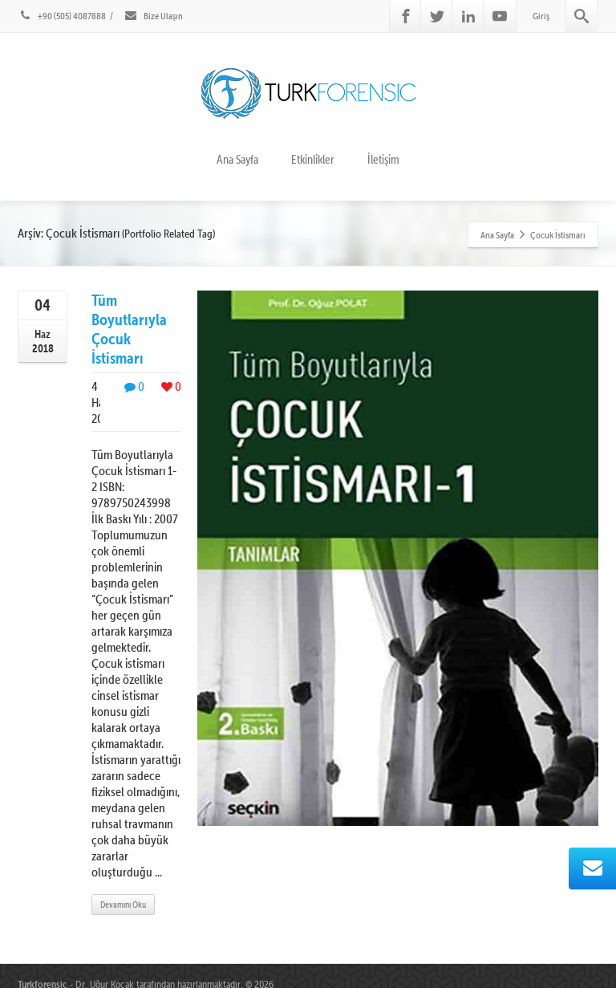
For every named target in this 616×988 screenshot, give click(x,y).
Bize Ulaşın (153, 16)
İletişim (383, 159)
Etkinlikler (312, 159)
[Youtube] (500, 16)
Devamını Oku (123, 904)
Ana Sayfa (237, 159)
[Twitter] (437, 16)
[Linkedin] (468, 16)
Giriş (541, 16)
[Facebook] (406, 16)
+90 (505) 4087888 (62, 16)
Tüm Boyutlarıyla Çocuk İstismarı (129, 329)
